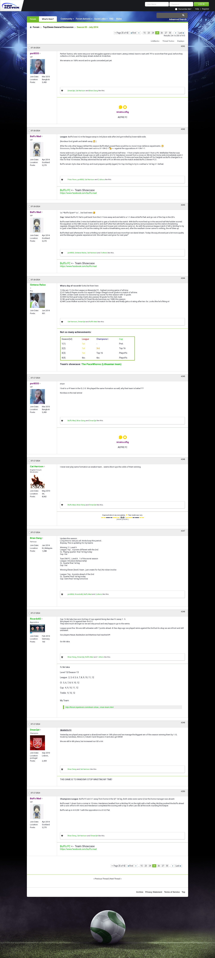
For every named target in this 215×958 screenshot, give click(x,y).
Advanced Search (177, 19)
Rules (119, 19)
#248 (183, 612)
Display (180, 41)
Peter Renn (72, 180)
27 (166, 33)
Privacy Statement (153, 892)
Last (181, 33)
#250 (183, 791)
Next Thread (115, 879)
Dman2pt (71, 91)
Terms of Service (172, 892)
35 (170, 33)
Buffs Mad (93, 322)
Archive (139, 892)
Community (66, 19)
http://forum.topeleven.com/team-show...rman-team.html (89, 707)
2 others (101, 180)
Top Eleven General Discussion (58, 27)
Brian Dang (93, 91)
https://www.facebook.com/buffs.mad (78, 193)
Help (197, 9)
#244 (183, 278)
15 (144, 33)
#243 (183, 205)
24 (153, 33)
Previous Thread (102, 879)
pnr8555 (80, 180)
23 (149, 33)
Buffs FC (65, 190)
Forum (33, 19)
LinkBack (154, 41)
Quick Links (100, 19)
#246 (183, 459)
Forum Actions (83, 19)
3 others (104, 253)
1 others (100, 657)
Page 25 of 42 (122, 33)
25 (157, 33)
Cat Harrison (80, 91)
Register (205, 9)
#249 (183, 723)
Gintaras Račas (80, 253)
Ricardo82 (79, 594)
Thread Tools (167, 41)
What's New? (48, 19)
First (133, 33)
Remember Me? (184, 9)
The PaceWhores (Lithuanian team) (101, 364)
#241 (183, 46)
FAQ (111, 19)
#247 (183, 531)
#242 (183, 129)
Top (183, 892)
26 (162, 33)
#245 (183, 376)
